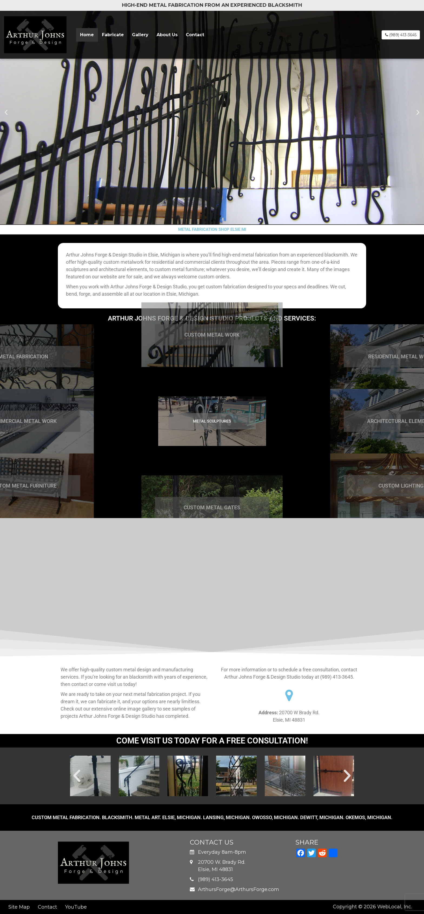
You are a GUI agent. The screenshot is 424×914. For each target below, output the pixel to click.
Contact (195, 34)
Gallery (140, 34)
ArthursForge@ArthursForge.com (238, 889)
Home (87, 34)
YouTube (76, 907)
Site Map (19, 907)
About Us (167, 34)
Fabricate (113, 34)
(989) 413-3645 (400, 34)
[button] (6, 112)
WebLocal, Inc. (394, 907)
